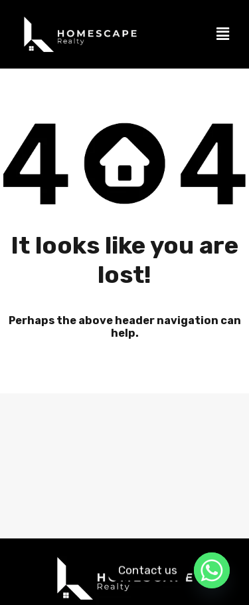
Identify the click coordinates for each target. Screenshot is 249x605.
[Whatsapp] (212, 570)
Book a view (206, 523)
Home (40, 494)
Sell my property (53, 523)
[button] (223, 34)
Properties (102, 494)
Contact (135, 523)
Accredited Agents (186, 494)
